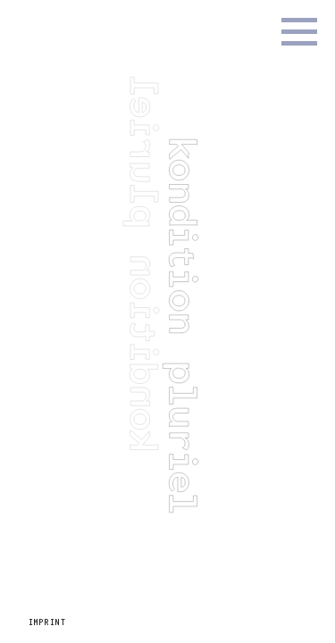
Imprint (47, 622)
